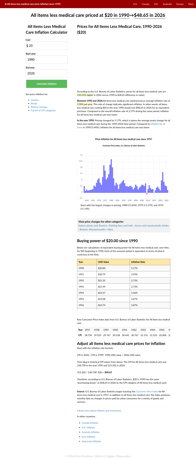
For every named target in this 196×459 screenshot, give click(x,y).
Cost (28, 39)
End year (30, 67)
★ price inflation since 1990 (32, 4)
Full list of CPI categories (43, 110)
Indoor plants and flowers (92, 225)
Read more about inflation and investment (100, 410)
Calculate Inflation (47, 84)
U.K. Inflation (88, 427)
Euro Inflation (88, 436)
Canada (145, 4)
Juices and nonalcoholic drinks (152, 225)
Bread (34, 103)
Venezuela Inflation (91, 441)
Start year (31, 53)
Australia (167, 4)
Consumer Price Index (147, 391)
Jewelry (35, 100)
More (191, 4)
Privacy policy (123, 456)
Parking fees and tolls (121, 225)
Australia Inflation (91, 432)
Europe (180, 4)
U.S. (135, 4)
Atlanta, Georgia (39, 106)
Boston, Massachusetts (92, 229)
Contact (111, 456)
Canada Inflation (90, 422)
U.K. (156, 4)
